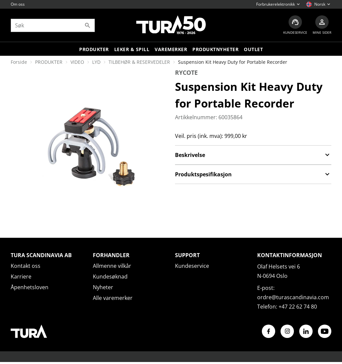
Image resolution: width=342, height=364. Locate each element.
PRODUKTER (48, 62)
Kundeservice (192, 265)
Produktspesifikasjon (253, 174)
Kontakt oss (25, 265)
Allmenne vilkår (112, 265)
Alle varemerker (113, 298)
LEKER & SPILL (132, 49)
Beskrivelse (253, 155)
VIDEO (77, 62)
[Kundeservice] (295, 25)
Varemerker (171, 49)
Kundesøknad (110, 276)
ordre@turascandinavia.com (293, 297)
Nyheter (103, 287)
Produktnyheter (215, 49)
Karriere (21, 276)
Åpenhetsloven (29, 287)
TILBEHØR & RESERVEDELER (139, 62)
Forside (19, 62)
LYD (96, 62)
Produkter (94, 49)
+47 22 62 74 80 (298, 306)
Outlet (253, 49)
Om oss (18, 4)
